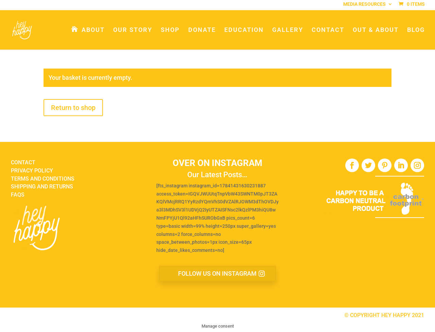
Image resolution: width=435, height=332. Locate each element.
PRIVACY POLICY (32, 170)
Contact (328, 30)
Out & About (376, 30)
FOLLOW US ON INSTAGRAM (217, 273)
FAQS (17, 194)
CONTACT (23, 162)
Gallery (287, 30)
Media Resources (364, 5)
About (93, 30)
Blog (416, 30)
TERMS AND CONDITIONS (42, 179)
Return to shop (73, 108)
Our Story (132, 30)
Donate (202, 30)
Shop (170, 30)
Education (244, 30)
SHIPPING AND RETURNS (42, 186)
